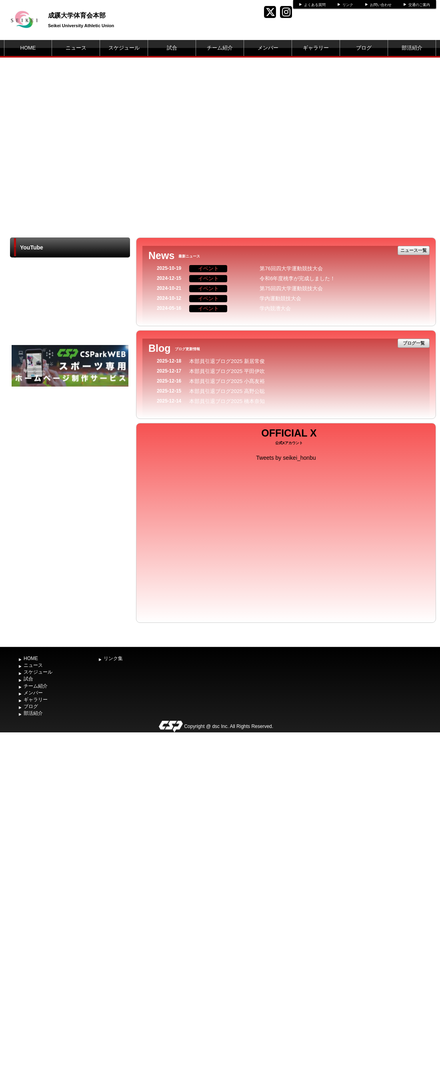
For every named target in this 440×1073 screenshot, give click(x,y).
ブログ (364, 48)
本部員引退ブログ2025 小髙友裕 (227, 381)
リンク (347, 5)
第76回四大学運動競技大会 (291, 268)
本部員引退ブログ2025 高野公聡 (227, 391)
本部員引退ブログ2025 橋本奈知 (227, 401)
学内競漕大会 (275, 308)
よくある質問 (315, 5)
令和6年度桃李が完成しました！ (297, 278)
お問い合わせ (381, 5)
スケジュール (124, 48)
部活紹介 (412, 48)
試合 (172, 48)
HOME (28, 48)
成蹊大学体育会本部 (77, 15)
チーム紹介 (220, 48)
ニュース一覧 (413, 250)
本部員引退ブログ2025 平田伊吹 (227, 371)
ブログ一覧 (414, 343)
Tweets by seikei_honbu (286, 458)
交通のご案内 (419, 5)
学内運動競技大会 (280, 298)
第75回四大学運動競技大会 (291, 288)
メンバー (268, 48)
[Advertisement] (70, 449)
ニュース (76, 48)
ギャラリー (316, 48)
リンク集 (113, 658)
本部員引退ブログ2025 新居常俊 (227, 361)
